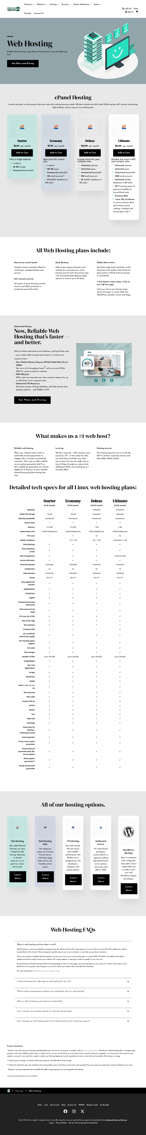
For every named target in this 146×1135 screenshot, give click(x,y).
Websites (41, 4)
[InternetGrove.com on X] (82, 1112)
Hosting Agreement (91, 1051)
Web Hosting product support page (47, 971)
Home (40, 1105)
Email (96, 4)
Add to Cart (22, 153)
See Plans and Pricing (23, 63)
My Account (54, 1105)
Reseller (27, 13)
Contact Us (39, 13)
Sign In (129, 12)
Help (136, 9)
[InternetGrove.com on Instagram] (74, 1112)
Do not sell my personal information (83, 1123)
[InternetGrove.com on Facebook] (65, 1112)
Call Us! (126, 9)
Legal (51, 1123)
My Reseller (104, 1105)
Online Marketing (81, 4)
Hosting (53, 4)
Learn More (17, 877)
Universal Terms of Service (116, 1120)
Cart (46, 1105)
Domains (28, 4)
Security (65, 4)
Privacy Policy (61, 1123)
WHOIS (81, 1105)
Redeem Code (92, 1105)
